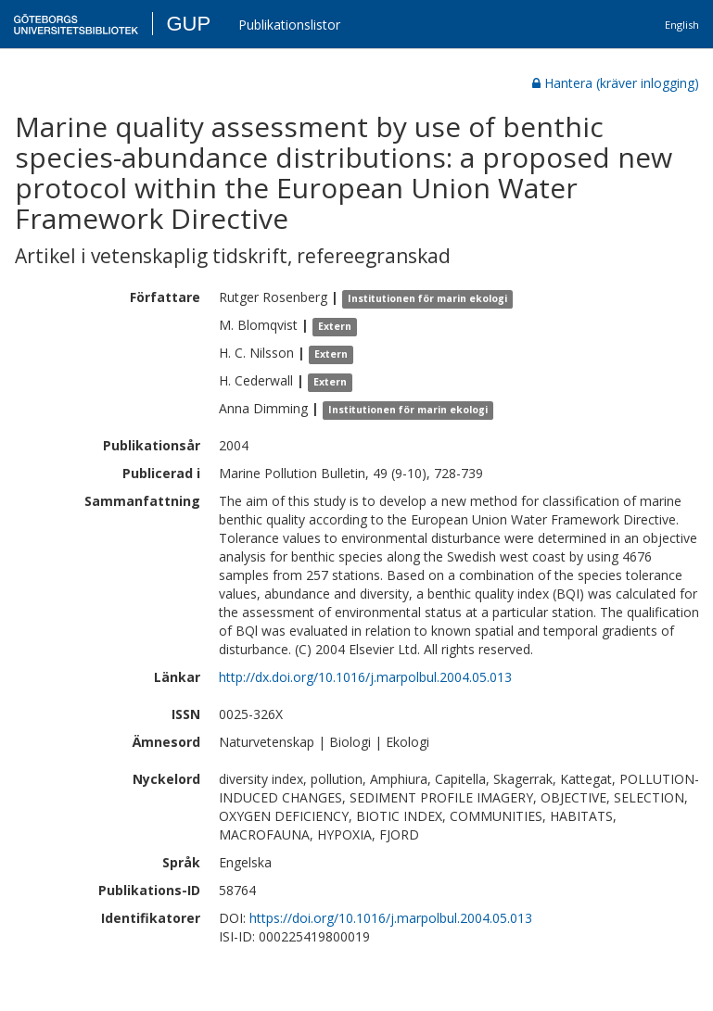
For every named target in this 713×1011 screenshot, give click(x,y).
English (682, 25)
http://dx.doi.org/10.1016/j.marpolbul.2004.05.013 (365, 677)
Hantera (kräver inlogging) (615, 83)
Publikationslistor (289, 24)
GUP (188, 23)
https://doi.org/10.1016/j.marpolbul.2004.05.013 (390, 918)
